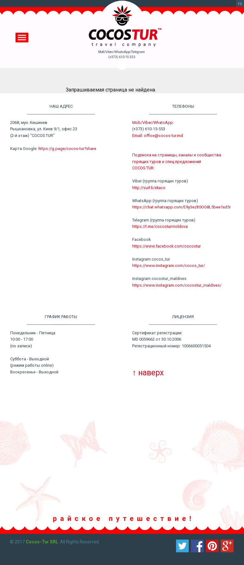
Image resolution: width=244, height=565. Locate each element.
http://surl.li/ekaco (149, 187)
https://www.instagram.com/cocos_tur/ (168, 265)
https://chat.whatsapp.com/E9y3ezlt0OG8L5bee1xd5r (181, 207)
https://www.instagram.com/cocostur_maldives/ (176, 285)
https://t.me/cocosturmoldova (160, 226)
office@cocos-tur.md (163, 135)
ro (240, 3)
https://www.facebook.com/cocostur (166, 246)
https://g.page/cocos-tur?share (67, 148)
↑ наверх (148, 372)
